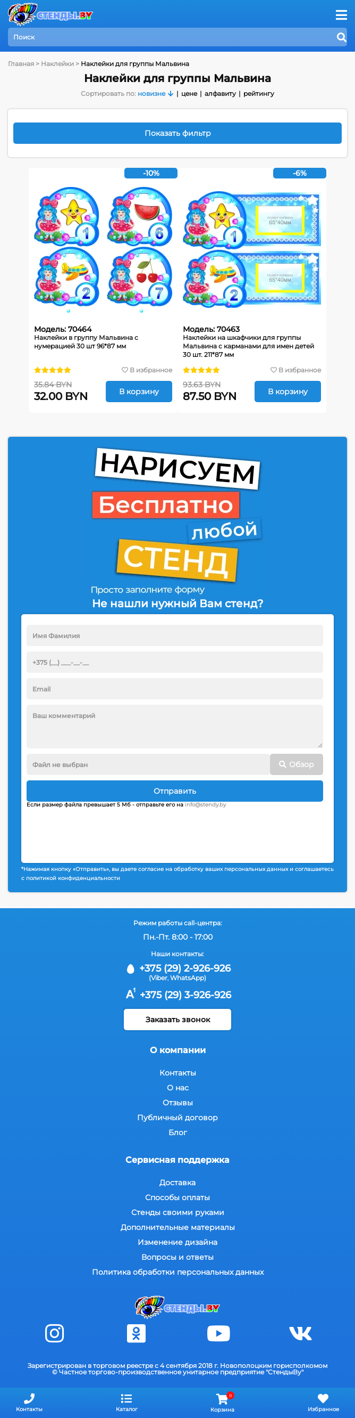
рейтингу (258, 93)
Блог (177, 1132)
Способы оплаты (177, 1197)
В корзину (139, 391)
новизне (151, 93)
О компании (178, 1050)
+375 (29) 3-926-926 (177, 995)
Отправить (175, 791)
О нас (178, 1088)
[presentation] (107, 831)
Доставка (177, 1182)
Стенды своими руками (177, 1212)
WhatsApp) (188, 978)
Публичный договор (177, 1117)
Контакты (177, 1073)
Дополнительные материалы (178, 1227)
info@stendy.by (205, 805)
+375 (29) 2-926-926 (177, 968)
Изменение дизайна (177, 1242)
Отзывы (178, 1102)
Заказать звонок (178, 1019)
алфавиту (220, 93)
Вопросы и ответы (177, 1257)
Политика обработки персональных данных (178, 1272)
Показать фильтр (178, 133)
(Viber (158, 978)
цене (189, 93)
